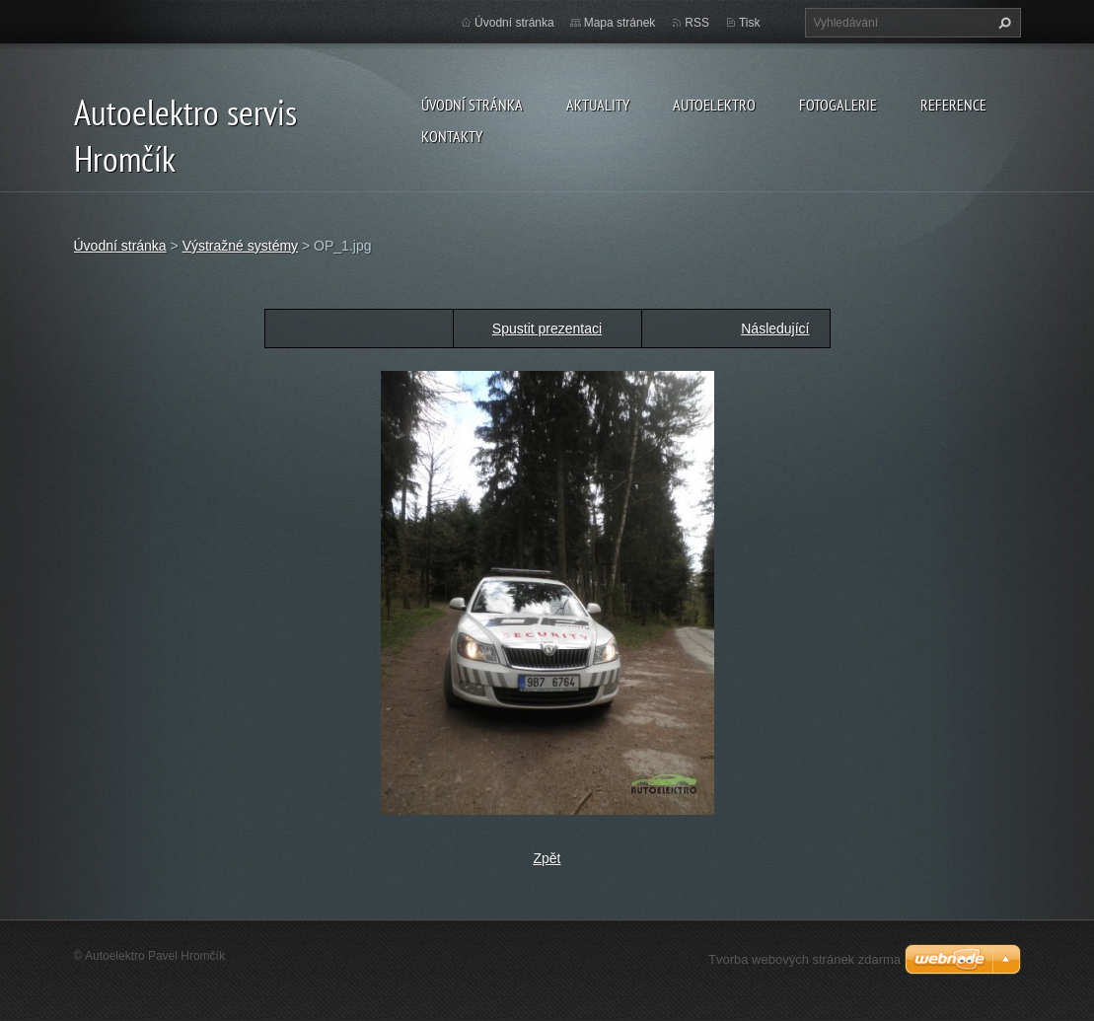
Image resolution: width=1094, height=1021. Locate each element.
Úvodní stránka (472, 104)
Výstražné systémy (240, 246)
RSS (697, 23)
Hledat (1002, 22)
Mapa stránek (620, 23)
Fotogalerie (838, 104)
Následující (775, 328)
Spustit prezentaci (547, 328)
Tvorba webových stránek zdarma (804, 959)
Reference (953, 104)
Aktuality (597, 104)
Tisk (750, 23)
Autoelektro (714, 104)
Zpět (546, 858)
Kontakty (451, 136)
